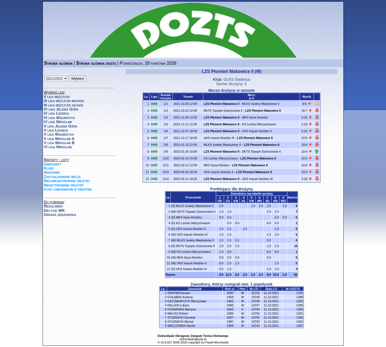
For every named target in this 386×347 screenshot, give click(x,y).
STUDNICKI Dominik (181, 317)
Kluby (49, 168)
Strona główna (58, 63)
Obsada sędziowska (60, 214)
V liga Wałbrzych (59, 134)
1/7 (166, 138)
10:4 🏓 (307, 144)
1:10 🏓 (307, 124)
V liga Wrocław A (59, 139)
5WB (154, 103)
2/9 (166, 151)
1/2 (166, 110)
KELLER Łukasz (178, 305)
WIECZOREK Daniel (181, 325)
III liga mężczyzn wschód (64, 101)
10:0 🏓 (307, 165)
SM (275, 201)
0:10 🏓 (307, 117)
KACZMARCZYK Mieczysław (186, 301)
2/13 (166, 172)
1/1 (166, 103)
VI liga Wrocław (58, 147)
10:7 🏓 (307, 110)
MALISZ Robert (177, 313)
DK (220, 201)
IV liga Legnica (56, 113)
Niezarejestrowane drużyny (67, 181)
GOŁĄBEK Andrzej (180, 297)
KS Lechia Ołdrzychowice (259, 124)
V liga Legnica (56, 130)
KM (235, 201)
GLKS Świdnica (236, 79)
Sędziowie (52, 172)
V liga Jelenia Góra (60, 126)
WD (283, 201)
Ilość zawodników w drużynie (68, 189)
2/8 (166, 144)
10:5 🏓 (307, 138)
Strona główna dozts (96, 63)
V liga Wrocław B (59, 143)
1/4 (166, 117)
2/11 (166, 165)
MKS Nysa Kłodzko (255, 117)
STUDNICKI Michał (180, 321)
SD (267, 201)
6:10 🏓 (307, 131)
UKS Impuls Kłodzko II (257, 131)
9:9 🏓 (306, 103)
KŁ (244, 201)
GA (228, 201)
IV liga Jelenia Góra (61, 109)
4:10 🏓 (307, 178)
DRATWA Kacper (178, 293)
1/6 (166, 131)
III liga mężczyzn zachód (63, 105)
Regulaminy (53, 206)
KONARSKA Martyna (181, 309)
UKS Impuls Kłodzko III (219, 138)
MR (259, 201)
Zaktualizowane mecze (62, 176)
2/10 (166, 158)
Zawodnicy (52, 164)
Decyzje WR (54, 210)
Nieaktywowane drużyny (64, 185)
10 (295, 246)
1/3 (166, 124)
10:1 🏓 (307, 158)
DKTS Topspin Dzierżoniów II (223, 110)
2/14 (166, 178)
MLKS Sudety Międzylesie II (260, 103)
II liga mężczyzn (57, 96)
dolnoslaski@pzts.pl (193, 339)
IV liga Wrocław (58, 122)
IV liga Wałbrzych (59, 117)
